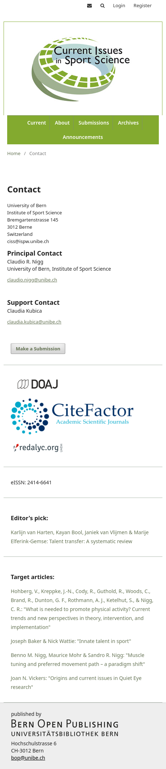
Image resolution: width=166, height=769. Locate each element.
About (62, 122)
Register (143, 5)
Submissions (94, 122)
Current (36, 122)
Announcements (83, 137)
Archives (128, 122)
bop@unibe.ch (28, 757)
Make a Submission (38, 348)
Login (119, 5)
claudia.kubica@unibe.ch (34, 321)
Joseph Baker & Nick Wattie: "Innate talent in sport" (71, 641)
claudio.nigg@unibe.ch (32, 279)
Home (13, 153)
